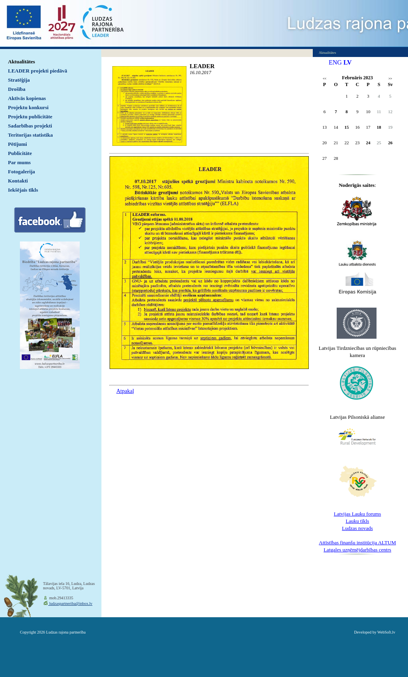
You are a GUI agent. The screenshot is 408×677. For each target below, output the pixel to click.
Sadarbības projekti (30, 126)
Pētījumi (17, 144)
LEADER (202, 66)
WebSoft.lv (386, 632)
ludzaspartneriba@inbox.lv (70, 603)
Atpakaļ (125, 391)
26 (390, 142)
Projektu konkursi (28, 107)
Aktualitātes (21, 62)
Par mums (19, 162)
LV (347, 62)
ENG (335, 62)
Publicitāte (20, 153)
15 (347, 127)
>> (390, 78)
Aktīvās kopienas (27, 98)
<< (324, 78)
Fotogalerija (21, 172)
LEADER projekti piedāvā (37, 71)
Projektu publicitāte (30, 117)
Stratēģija (19, 80)
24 (368, 142)
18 (379, 127)
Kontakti (18, 181)
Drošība (17, 89)
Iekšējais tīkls (23, 190)
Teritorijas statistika (30, 135)
